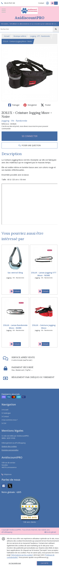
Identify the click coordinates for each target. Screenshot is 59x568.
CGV (4, 423)
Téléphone (7, 474)
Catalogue (6, 413)
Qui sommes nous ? (10, 420)
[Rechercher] (56, 29)
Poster (46, 105)
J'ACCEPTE (44, 563)
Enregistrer (30, 105)
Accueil (6, 36)
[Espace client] (47, 3)
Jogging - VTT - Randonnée (40, 36)
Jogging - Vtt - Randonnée (14, 120)
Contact (41, 3)
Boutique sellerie (20, 36)
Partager (14, 105)
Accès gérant (50, 532)
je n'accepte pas (15, 563)
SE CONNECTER (29, 136)
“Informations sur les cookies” (22, 555)
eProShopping (7, 532)
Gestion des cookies (9, 446)
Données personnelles (10, 450)
